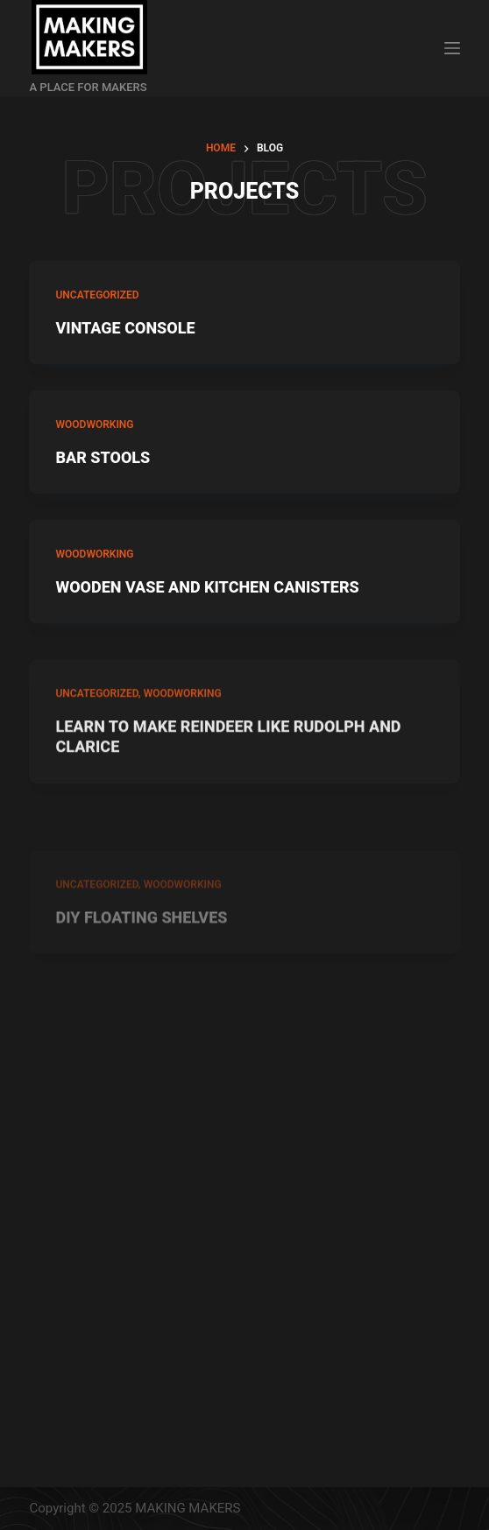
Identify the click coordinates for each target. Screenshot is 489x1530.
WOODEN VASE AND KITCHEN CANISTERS (206, 587)
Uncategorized (96, 295)
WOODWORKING (94, 424)
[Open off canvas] (452, 48)
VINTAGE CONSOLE (125, 328)
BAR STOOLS (102, 457)
